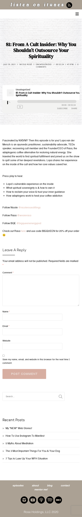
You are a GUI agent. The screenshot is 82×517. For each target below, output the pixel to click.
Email (5, 326)
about (35, 485)
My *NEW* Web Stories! (19, 428)
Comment (8, 272)
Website (6, 340)
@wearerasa (24, 215)
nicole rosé (26, 64)
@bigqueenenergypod (28, 223)
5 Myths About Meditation (19, 443)
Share (74, 108)
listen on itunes (37, 5)
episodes (18, 485)
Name (6, 311)
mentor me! (41, 489)
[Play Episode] (9, 103)
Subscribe (62, 108)
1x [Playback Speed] (20, 107)
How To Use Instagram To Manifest (25, 435)
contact (65, 485)
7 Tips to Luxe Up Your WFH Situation (27, 458)
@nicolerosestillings (29, 207)
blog (49, 485)
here (23, 231)
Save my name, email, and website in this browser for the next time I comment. (36, 361)
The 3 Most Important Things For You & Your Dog (33, 451)
